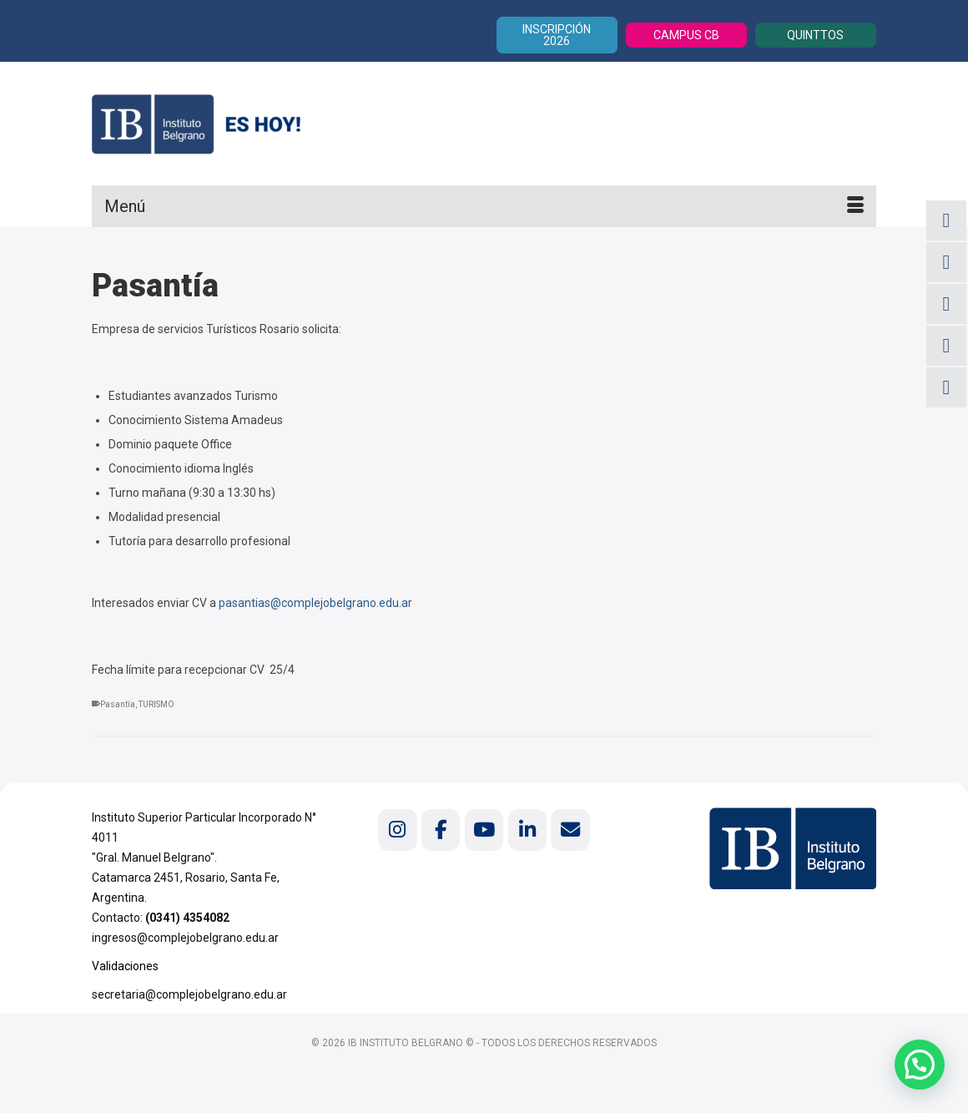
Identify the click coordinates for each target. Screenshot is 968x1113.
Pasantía (117, 704)
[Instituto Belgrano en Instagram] (397, 829)
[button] (919, 1063)
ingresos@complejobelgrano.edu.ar (185, 937)
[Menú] (484, 206)
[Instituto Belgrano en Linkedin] (527, 829)
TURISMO (156, 704)
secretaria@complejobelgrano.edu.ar (189, 994)
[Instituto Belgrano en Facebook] (440, 829)
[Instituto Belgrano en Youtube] (484, 829)
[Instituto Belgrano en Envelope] (570, 829)
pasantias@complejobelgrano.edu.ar (315, 603)
